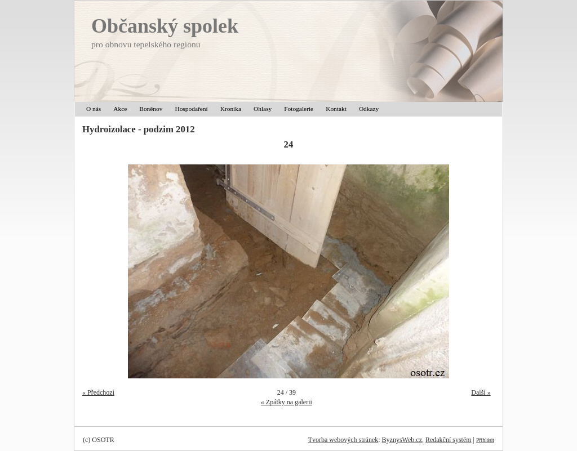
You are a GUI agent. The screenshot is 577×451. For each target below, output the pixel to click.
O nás (93, 108)
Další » (480, 392)
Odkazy (369, 108)
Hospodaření (191, 108)
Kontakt (336, 108)
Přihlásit (485, 440)
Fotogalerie (298, 108)
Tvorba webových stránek (343, 440)
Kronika (230, 108)
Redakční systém (448, 440)
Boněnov (150, 108)
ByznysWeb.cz (402, 440)
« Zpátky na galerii (286, 402)
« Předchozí (98, 392)
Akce (120, 108)
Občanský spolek (164, 26)
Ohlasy (263, 108)
